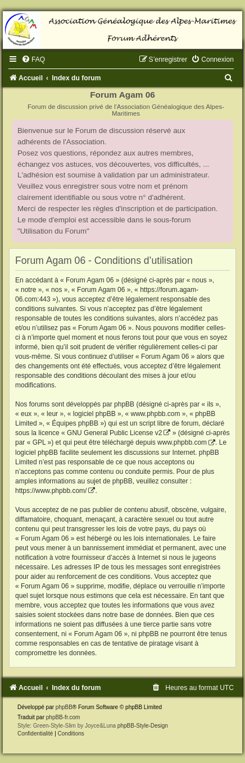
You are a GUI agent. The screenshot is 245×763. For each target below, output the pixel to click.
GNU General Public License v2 (114, 433)
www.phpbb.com (182, 442)
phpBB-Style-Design (142, 726)
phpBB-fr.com (63, 717)
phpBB (64, 707)
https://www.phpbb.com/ (51, 491)
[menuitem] (33, 59)
